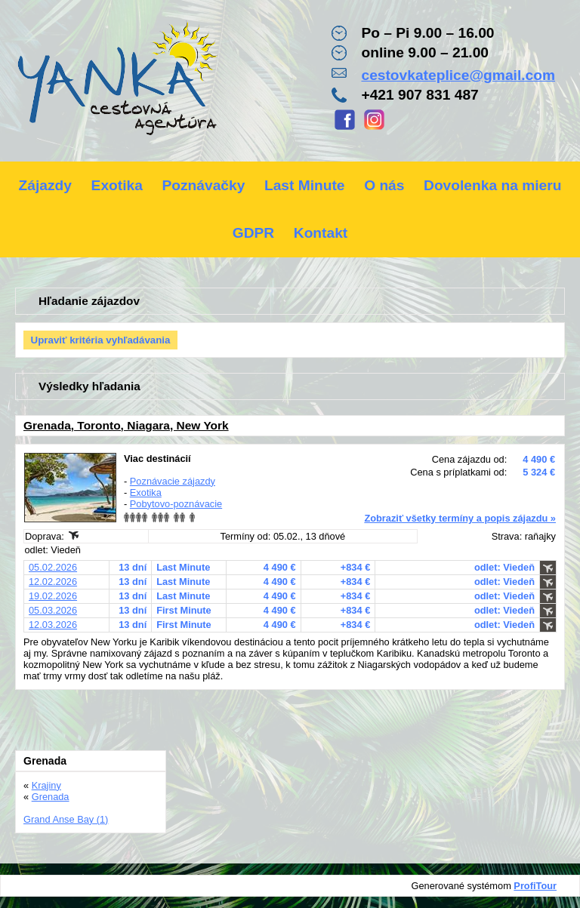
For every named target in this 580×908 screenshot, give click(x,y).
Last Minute (304, 185)
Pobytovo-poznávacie (176, 503)
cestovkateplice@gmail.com (458, 75)
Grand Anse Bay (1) (65, 819)
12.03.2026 (53, 624)
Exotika (117, 185)
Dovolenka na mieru (492, 185)
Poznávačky (203, 185)
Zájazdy (45, 185)
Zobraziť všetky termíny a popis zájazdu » (460, 518)
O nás (384, 185)
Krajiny (46, 785)
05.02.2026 (53, 567)
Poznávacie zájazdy (172, 481)
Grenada (50, 796)
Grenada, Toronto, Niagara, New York (126, 425)
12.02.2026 (53, 581)
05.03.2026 (53, 610)
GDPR (253, 233)
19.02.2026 (53, 596)
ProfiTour (535, 885)
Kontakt (320, 233)
